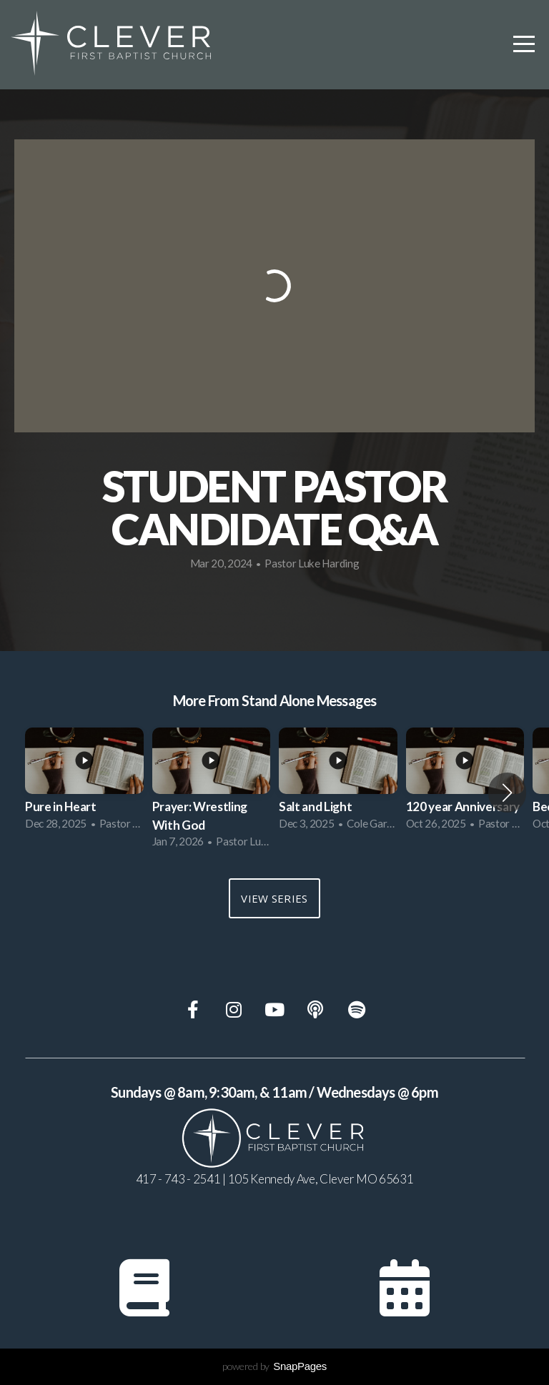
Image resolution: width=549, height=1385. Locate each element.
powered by (274, 1366)
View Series (274, 898)
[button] (507, 792)
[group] (84, 783)
